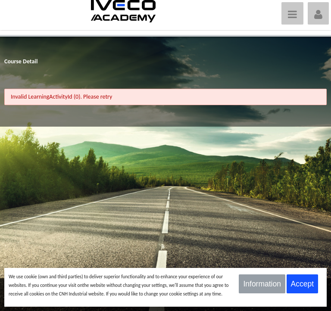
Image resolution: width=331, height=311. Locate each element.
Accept (302, 284)
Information (262, 284)
